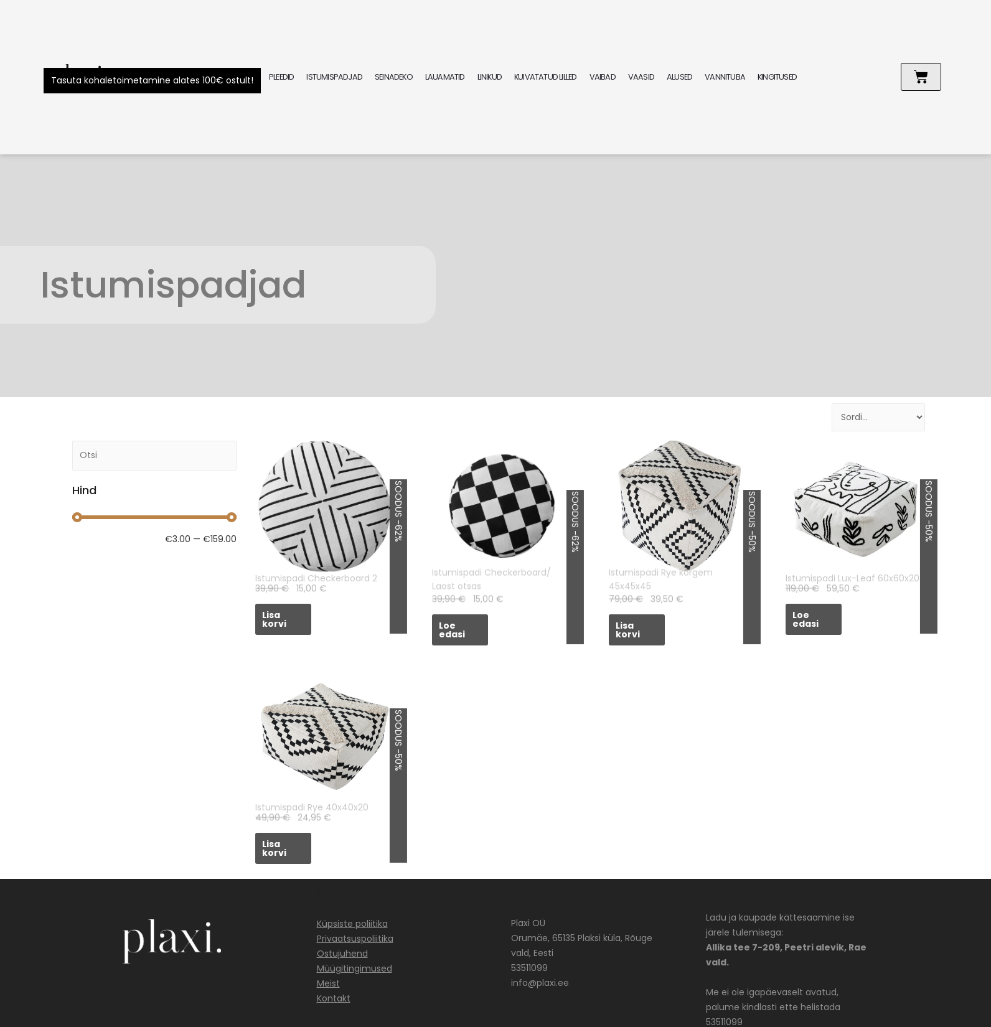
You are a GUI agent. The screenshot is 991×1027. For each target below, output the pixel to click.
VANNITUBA (725, 77)
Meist (328, 983)
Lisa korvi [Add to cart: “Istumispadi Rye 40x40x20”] (274, 848)
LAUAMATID (445, 77)
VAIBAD (602, 77)
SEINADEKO (394, 77)
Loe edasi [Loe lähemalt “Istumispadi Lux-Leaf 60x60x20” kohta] (805, 619)
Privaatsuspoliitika (355, 938)
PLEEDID (281, 77)
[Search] (154, 456)
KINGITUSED (777, 77)
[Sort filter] (878, 417)
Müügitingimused (354, 968)
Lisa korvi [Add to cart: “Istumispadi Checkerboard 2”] (274, 619)
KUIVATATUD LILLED (545, 77)
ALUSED (679, 77)
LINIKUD (489, 77)
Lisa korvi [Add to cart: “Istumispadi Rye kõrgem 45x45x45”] (628, 629)
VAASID (641, 77)
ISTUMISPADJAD (334, 77)
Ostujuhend (342, 953)
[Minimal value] (154, 517)
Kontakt (333, 998)
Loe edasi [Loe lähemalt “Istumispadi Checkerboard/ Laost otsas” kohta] (452, 629)
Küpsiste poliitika (352, 923)
